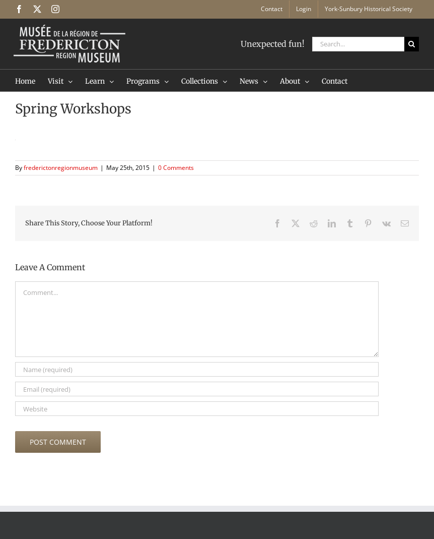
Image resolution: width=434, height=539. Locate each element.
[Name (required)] (197, 369)
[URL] (197, 408)
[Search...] (358, 44)
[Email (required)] (197, 389)
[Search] (411, 44)
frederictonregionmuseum (61, 167)
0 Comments (176, 167)
